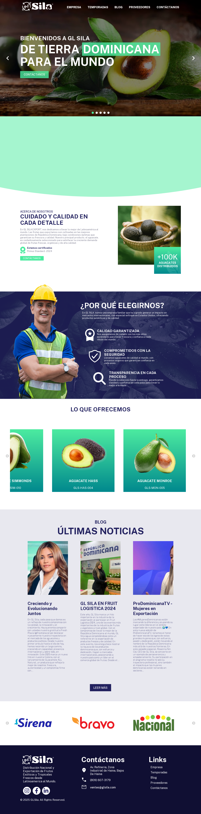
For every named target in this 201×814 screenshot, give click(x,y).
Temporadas (159, 772)
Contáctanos (159, 788)
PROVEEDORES (139, 7)
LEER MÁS (100, 687)
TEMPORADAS (98, 7)
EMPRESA (74, 7)
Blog (154, 777)
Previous (7, 456)
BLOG (119, 7)
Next (193, 456)
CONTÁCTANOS (168, 7)
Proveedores (159, 782)
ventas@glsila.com (103, 787)
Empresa (156, 767)
